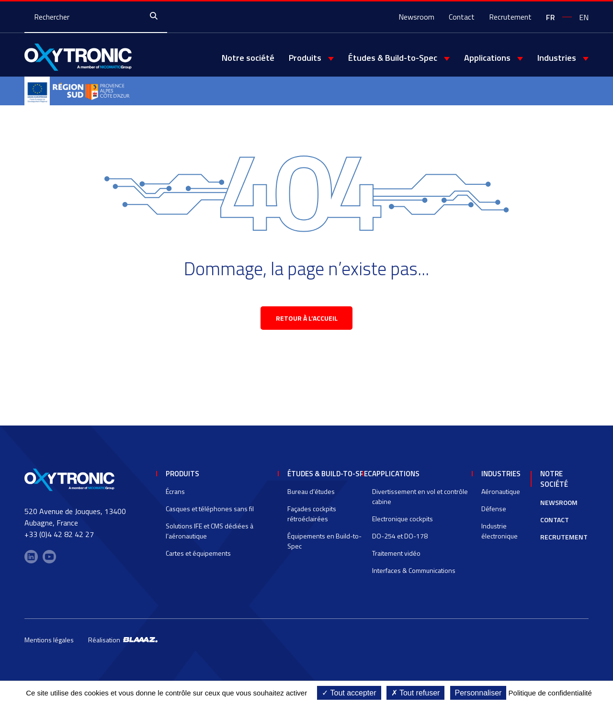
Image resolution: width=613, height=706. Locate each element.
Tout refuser (415, 693)
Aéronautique (500, 496)
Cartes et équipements (198, 557)
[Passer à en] (584, 16)
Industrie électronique (499, 535)
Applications (487, 57)
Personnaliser (478, 693)
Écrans (175, 496)
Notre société (248, 57)
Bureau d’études (311, 496)
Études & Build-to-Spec (392, 57)
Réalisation (123, 644)
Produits (305, 57)
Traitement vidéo (396, 557)
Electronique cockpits (402, 523)
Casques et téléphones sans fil (210, 513)
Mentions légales (49, 644)
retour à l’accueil (307, 322)
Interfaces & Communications (413, 575)
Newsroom (416, 16)
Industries (556, 57)
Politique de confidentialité (550, 693)
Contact (462, 16)
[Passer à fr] (550, 16)
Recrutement (510, 16)
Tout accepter (349, 693)
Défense (493, 513)
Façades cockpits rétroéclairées (311, 518)
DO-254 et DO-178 (400, 540)
